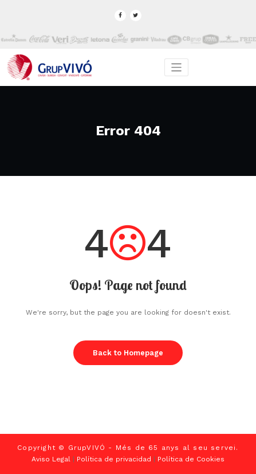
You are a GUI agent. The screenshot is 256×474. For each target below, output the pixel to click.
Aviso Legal (50, 459)
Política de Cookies (191, 459)
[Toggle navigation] (176, 67)
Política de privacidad (114, 459)
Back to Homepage (128, 352)
